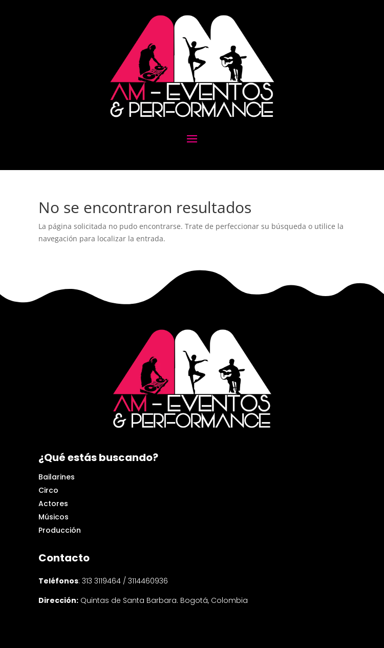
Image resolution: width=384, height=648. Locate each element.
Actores (53, 503)
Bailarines (56, 477)
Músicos (53, 517)
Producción (59, 530)
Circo (48, 490)
